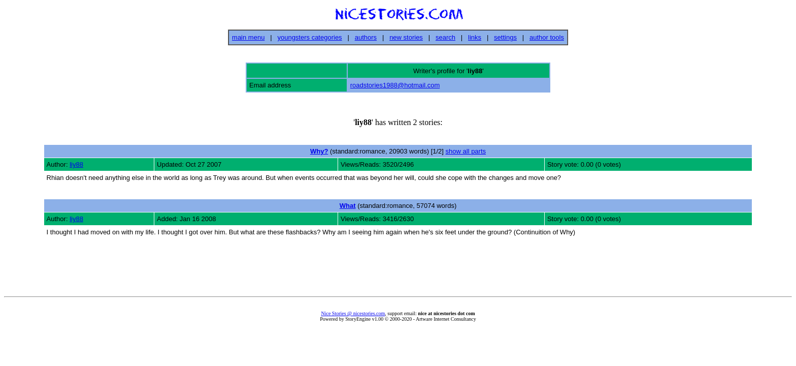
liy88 (76, 164)
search (445, 37)
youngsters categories (309, 37)
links (474, 37)
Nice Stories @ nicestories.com (353, 313)
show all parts (466, 151)
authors (366, 37)
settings (505, 37)
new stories (406, 37)
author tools (546, 37)
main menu (248, 37)
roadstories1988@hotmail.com (395, 85)
